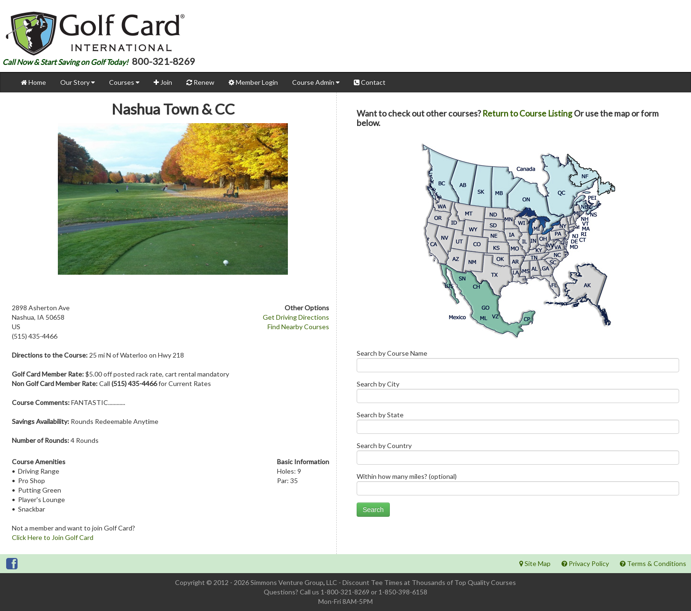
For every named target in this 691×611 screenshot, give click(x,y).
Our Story (77, 82)
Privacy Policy (585, 563)
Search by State (518, 425)
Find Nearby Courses (298, 327)
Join (163, 82)
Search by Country (518, 455)
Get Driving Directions (296, 317)
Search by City (518, 394)
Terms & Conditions (653, 563)
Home (33, 82)
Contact (370, 82)
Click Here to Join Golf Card (52, 537)
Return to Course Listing (527, 113)
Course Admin (316, 82)
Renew (200, 82)
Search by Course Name (518, 363)
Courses (124, 82)
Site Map (535, 563)
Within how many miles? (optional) (518, 486)
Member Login (253, 82)
